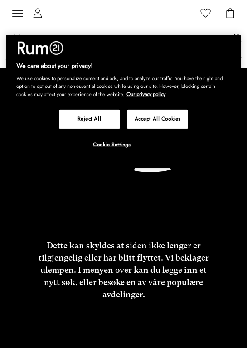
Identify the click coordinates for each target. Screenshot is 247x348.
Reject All (89, 118)
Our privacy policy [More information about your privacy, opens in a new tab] (145, 93)
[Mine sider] (37, 13)
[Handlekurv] (230, 13)
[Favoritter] (205, 13)
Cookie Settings (112, 144)
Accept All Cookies (158, 118)
